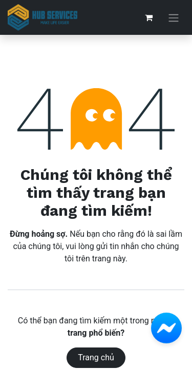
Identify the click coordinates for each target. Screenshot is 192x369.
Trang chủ (96, 357)
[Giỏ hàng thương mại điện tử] (148, 17)
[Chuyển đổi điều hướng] (173, 18)
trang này (108, 258)
